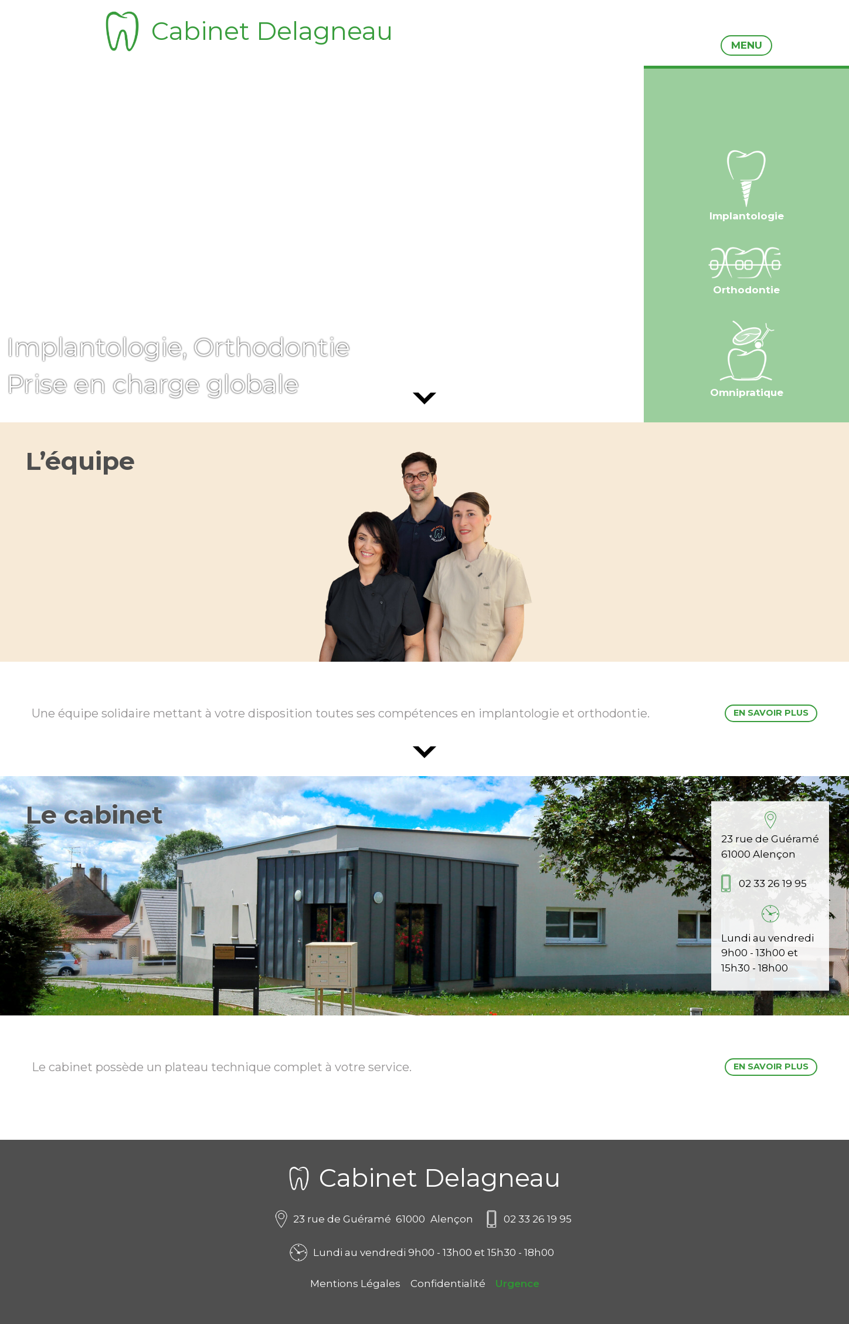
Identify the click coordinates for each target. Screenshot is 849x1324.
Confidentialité (447, 1283)
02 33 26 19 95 (773, 883)
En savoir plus (771, 712)
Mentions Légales (355, 1283)
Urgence (517, 1283)
